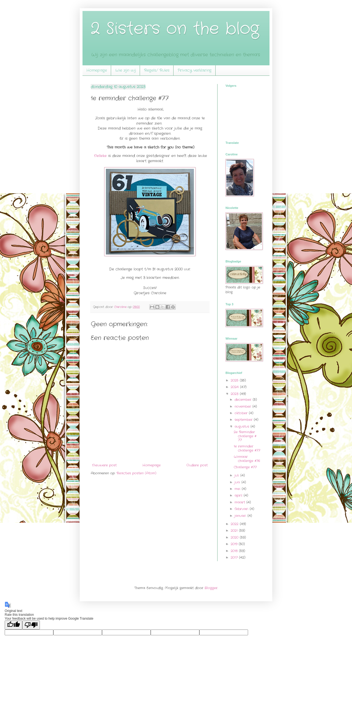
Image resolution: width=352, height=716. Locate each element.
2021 (235, 530)
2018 (235, 551)
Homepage (96, 70)
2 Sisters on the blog (175, 29)
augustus (243, 426)
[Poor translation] (31, 625)
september (244, 419)
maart (240, 502)
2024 (235, 387)
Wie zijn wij (125, 70)
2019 (235, 544)
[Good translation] (13, 625)
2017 (235, 557)
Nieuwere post (104, 465)
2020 (235, 537)
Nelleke (100, 155)
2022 (235, 524)
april (239, 495)
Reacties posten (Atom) (136, 473)
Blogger (211, 588)
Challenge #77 (245, 467)
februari (242, 509)
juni (238, 482)
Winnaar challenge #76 (247, 458)
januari (241, 515)
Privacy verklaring (194, 70)
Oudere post (197, 465)
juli (237, 475)
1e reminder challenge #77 (247, 448)
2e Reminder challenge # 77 (245, 436)
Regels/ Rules (156, 70)
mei (238, 488)
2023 (235, 393)
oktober (242, 413)
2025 (235, 380)
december (244, 399)
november (243, 406)
